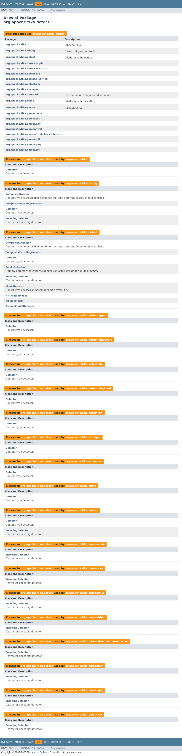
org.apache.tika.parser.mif (23, 139)
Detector (11, 169)
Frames (25, 10)
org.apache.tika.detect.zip (23, 84)
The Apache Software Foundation (44, 752)
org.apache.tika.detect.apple (24, 63)
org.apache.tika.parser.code (24, 113)
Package (19, 4)
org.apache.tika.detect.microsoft (27, 68)
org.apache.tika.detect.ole (23, 73)
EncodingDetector (17, 218)
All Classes (58, 10)
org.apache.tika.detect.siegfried (27, 79)
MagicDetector (15, 286)
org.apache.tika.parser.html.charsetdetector (34, 134)
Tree (46, 4)
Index (71, 4)
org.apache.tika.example (22, 89)
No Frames (38, 10)
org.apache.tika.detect (48, 33)
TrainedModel (14, 301)
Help (79, 4)
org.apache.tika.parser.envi (23, 123)
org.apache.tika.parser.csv (23, 118)
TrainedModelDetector (20, 306)
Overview (6, 4)
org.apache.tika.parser (20, 107)
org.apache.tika (16, 44)
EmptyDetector (15, 267)
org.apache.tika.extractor (22, 94)
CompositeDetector (18, 194)
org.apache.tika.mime (20, 100)
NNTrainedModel (16, 295)
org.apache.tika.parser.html (24, 129)
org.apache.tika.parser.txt (23, 149)
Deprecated (58, 4)
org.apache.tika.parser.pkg (23, 144)
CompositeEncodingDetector (24, 203)
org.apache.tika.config (20, 50)
